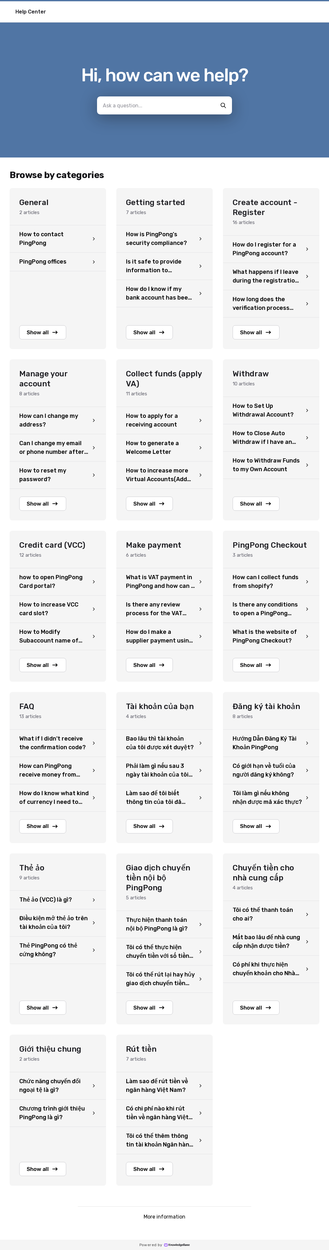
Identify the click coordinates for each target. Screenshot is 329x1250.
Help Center (30, 12)
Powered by (164, 1245)
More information (164, 1220)
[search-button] (223, 105)
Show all (44, 333)
